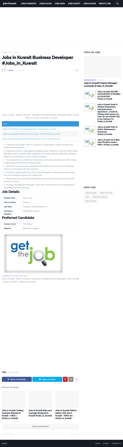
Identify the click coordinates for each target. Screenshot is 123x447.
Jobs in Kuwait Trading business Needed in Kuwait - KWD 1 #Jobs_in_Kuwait (31, 139)
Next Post (74, 434)
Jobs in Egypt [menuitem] (74, 4)
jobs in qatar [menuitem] (89, 4)
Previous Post (8, 434)
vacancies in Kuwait (99, 197)
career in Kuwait (106, 193)
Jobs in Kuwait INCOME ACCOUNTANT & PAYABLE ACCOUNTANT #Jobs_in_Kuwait (108, 95)
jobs (87, 197)
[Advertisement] (61, 27)
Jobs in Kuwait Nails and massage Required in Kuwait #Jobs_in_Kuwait (29, 129)
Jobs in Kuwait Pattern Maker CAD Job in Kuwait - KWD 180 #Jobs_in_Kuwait (31, 134)
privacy (106, 443)
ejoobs (4, 443)
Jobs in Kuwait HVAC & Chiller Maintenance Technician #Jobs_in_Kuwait (107, 131)
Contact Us (116, 443)
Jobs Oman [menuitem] (60, 4)
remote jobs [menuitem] (105, 4)
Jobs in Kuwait (13, 52)
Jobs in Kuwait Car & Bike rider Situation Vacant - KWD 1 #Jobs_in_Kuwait (108, 142)
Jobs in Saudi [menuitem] (45, 4)
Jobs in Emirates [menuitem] (28, 4)
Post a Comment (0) (40, 426)
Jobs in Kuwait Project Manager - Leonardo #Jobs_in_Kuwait (101, 84)
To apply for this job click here (14, 276)
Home (4, 52)
